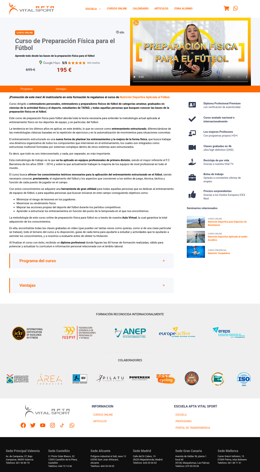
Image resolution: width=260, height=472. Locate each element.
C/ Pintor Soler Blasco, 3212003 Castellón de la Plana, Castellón (62, 459)
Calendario (140, 8)
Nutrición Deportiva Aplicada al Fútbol (144, 97)
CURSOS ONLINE (103, 414)
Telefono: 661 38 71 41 (229, 462)
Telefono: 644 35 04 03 (102, 466)
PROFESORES (184, 421)
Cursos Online (117, 8)
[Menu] (226, 8)
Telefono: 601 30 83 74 (17, 462)
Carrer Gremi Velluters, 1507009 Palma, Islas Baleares (232, 458)
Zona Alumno (183, 8)
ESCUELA (181, 414)
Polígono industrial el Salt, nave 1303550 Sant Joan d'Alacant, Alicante (108, 459)
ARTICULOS (100, 421)
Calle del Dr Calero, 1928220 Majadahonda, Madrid (148, 458)
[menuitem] (93, 9)
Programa (27, 89)
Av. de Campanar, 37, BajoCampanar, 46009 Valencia (19, 458)
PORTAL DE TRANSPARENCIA (193, 427)
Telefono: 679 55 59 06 (187, 466)
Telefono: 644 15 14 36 (60, 466)
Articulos (161, 8)
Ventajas (61, 89)
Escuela (93, 9)
